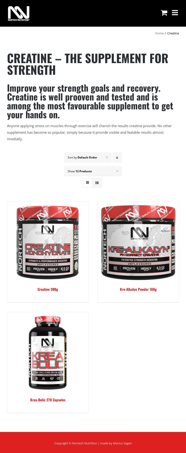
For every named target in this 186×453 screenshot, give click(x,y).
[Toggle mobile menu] (175, 12)
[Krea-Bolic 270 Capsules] (47, 352)
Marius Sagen (122, 443)
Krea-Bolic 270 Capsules (47, 399)
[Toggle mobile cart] (164, 12)
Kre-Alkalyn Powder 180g (138, 289)
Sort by (82, 157)
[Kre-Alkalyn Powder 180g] (138, 242)
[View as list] (96, 182)
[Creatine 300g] (47, 242)
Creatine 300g (47, 289)
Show (80, 171)
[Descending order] (117, 157)
